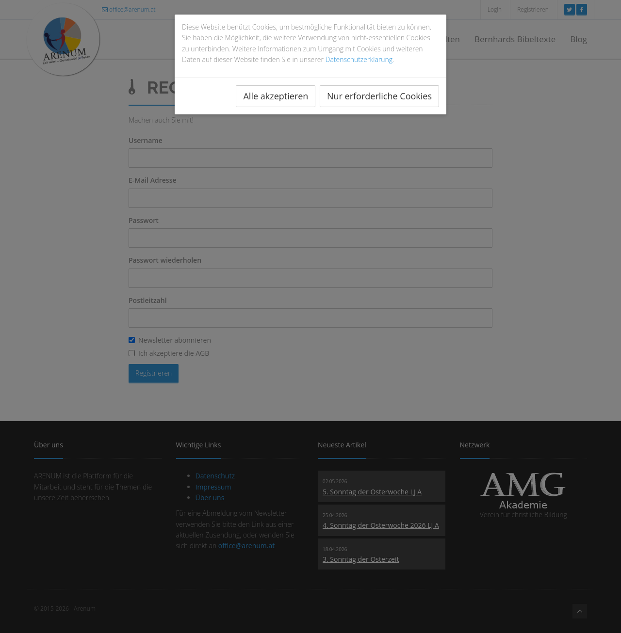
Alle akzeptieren (275, 96)
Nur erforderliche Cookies (379, 96)
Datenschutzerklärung (359, 59)
